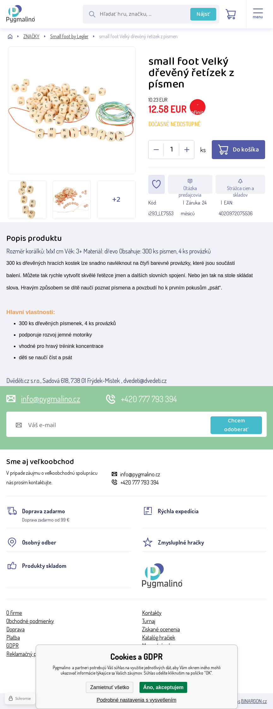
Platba (13, 637)
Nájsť (203, 14)
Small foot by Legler (69, 36)
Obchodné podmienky (30, 620)
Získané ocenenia (161, 629)
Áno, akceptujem (163, 687)
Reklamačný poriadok (29, 653)
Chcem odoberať (236, 425)
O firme (14, 612)
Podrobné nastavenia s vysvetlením (136, 700)
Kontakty (152, 612)
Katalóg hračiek (158, 637)
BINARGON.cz (254, 701)
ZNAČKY (31, 36)
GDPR (12, 645)
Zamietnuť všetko (109, 687)
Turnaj (148, 620)
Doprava (15, 629)
